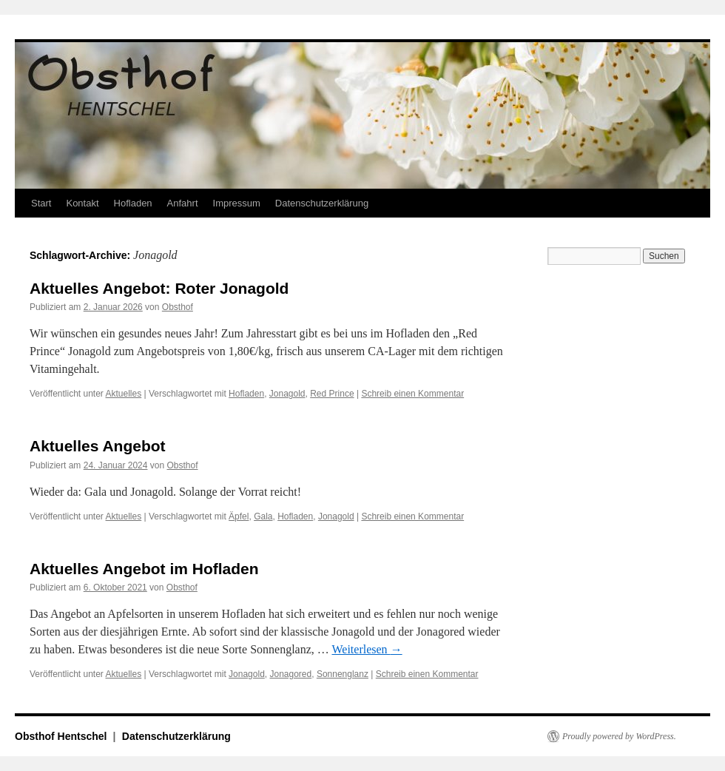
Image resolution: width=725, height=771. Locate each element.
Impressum (236, 203)
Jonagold (287, 393)
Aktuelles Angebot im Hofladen (144, 568)
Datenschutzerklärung (321, 203)
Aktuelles (124, 393)
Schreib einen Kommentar (412, 393)
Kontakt (82, 203)
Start (41, 203)
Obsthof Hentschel (62, 736)
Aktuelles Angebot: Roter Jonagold (159, 288)
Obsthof (177, 307)
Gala (263, 516)
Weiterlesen (367, 649)
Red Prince (332, 393)
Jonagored (290, 674)
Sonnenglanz (342, 674)
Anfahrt (182, 203)
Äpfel (239, 516)
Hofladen (133, 203)
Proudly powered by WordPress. (619, 736)
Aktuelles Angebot (98, 445)
